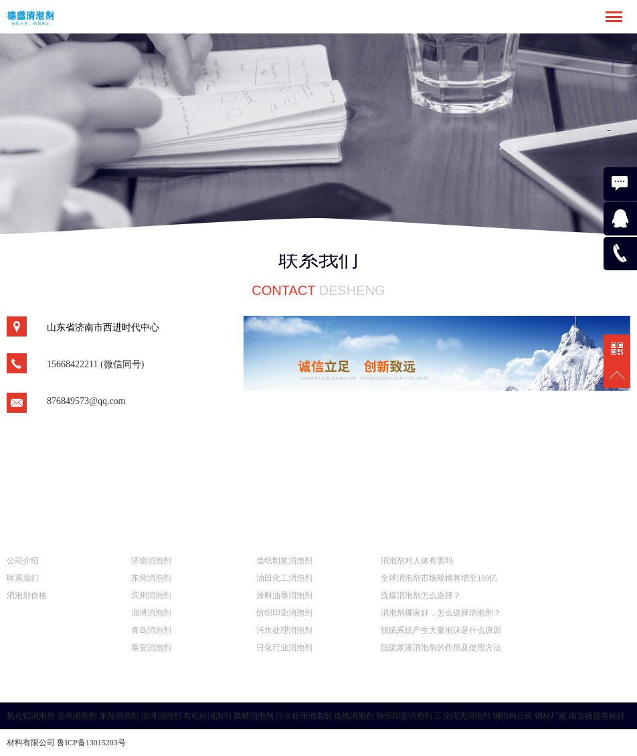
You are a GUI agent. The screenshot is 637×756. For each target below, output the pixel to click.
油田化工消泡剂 (284, 578)
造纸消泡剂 (354, 716)
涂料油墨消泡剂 (284, 595)
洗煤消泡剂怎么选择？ (421, 595)
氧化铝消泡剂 (31, 716)
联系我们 (23, 578)
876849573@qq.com (86, 401)
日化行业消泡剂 (284, 647)
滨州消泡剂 (151, 595)
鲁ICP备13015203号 (91, 742)
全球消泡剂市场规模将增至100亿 (439, 578)
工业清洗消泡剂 (462, 716)
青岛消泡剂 (151, 630)
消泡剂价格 (27, 595)
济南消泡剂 (151, 560)
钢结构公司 (512, 716)
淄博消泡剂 (151, 613)
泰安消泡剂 (151, 647)
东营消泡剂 (151, 578)
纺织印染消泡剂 (284, 613)
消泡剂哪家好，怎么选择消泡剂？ (441, 613)
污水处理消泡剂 (284, 630)
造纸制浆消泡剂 (284, 560)
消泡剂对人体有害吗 (417, 560)
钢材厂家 (551, 716)
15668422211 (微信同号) (95, 364)
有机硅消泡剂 (207, 716)
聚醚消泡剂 (254, 716)
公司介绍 (23, 560)
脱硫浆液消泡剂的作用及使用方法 (441, 647)
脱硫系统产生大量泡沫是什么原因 (441, 630)
